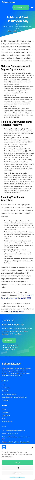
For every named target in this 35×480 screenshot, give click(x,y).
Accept (17, 462)
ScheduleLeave (8, 2)
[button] (32, 447)
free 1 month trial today (15, 312)
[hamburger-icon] (32, 7)
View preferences (17, 473)
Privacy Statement (21, 477)
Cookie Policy (12, 477)
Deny (17, 467)
